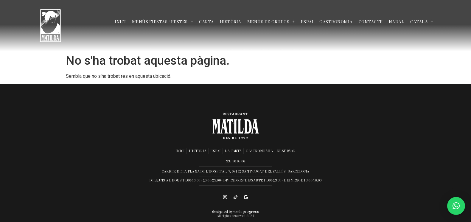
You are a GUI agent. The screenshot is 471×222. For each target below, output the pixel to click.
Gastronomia (336, 21)
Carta (206, 21)
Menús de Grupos (271, 21)
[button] (456, 206)
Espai (307, 21)
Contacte (371, 21)
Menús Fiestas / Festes (162, 21)
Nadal (397, 21)
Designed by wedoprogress (235, 211)
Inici (120, 21)
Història (230, 21)
